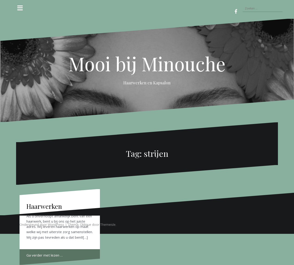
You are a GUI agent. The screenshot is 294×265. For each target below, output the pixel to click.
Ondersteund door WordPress (42, 224)
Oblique (85, 224)
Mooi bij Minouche (147, 63)
